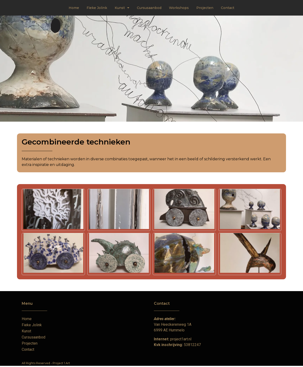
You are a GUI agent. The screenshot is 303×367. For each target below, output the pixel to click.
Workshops (179, 8)
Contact (227, 8)
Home (74, 8)
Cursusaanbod (149, 8)
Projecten (204, 8)
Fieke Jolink (97, 8)
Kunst (122, 8)
